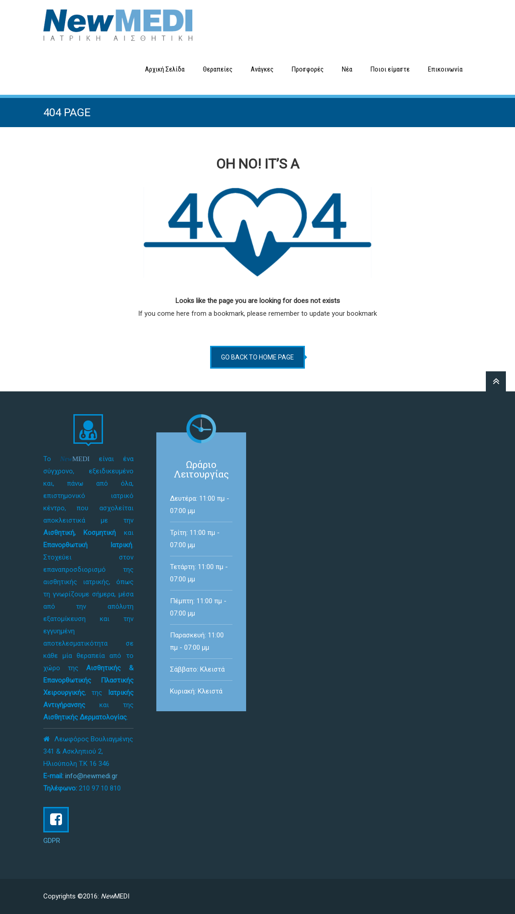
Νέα (347, 69)
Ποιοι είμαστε (390, 69)
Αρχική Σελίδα (165, 69)
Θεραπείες (217, 69)
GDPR (51, 841)
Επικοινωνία (445, 69)
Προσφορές (308, 69)
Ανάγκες (262, 69)
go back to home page (257, 357)
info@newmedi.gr (91, 776)
